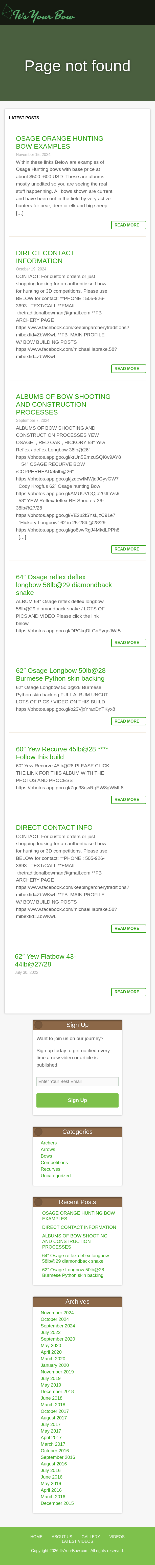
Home (36, 1537)
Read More (127, 225)
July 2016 (51, 1470)
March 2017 (53, 1444)
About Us (62, 1537)
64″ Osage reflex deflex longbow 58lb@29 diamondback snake (64, 584)
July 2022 (51, 1332)
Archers (49, 1142)
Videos (116, 1537)
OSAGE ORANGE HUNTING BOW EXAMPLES (59, 142)
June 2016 (51, 1477)
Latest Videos (77, 1541)
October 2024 (55, 1319)
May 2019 (51, 1385)
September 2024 (58, 1325)
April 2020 (51, 1352)
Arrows (48, 1149)
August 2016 (54, 1463)
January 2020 (55, 1365)
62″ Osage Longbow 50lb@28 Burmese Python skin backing (61, 674)
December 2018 (57, 1391)
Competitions (54, 1162)
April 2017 (51, 1437)
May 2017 (51, 1431)
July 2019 (51, 1378)
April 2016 (51, 1490)
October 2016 (55, 1450)
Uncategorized (56, 1175)
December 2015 (57, 1503)
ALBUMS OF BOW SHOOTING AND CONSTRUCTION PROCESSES (63, 404)
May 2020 (51, 1345)
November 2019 (57, 1371)
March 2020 (53, 1358)
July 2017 (51, 1424)
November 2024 (57, 1312)
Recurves (50, 1169)
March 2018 (53, 1404)
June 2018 (51, 1398)
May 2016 (51, 1483)
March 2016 (53, 1496)
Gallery (90, 1537)
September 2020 (58, 1339)
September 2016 (58, 1457)
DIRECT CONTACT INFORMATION (45, 257)
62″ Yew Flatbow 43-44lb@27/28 (45, 960)
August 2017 (54, 1417)
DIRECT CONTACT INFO (54, 827)
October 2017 (55, 1411)
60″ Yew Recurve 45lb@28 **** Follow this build (62, 753)
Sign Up (77, 1100)
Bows (46, 1156)
